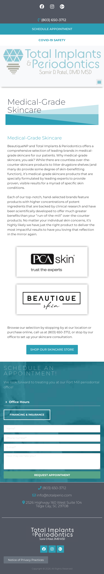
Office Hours (19, 402)
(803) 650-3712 (52, 20)
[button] (99, 82)
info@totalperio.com (52, 495)
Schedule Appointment (52, 29)
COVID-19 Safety (52, 40)
